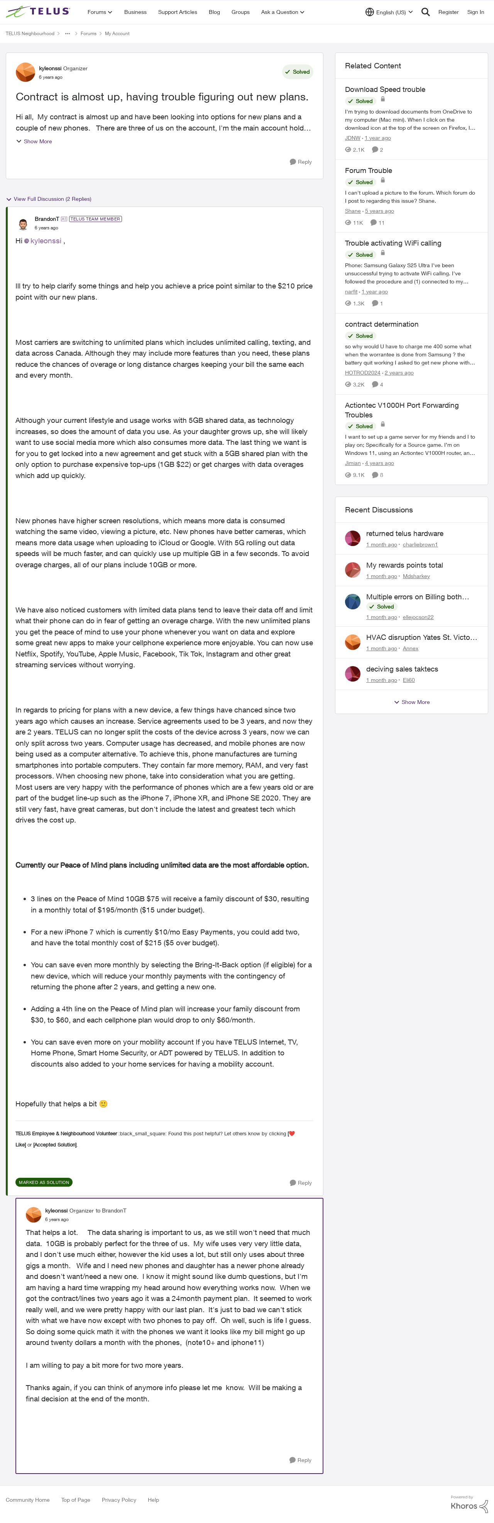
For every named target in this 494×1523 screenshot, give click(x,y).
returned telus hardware (404, 533)
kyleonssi (45, 240)
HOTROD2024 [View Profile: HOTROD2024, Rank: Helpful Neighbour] (363, 372)
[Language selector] (389, 12)
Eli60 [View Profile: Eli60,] (409, 680)
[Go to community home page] (39, 12)
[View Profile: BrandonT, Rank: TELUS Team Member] (23, 223)
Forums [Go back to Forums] (88, 33)
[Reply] (300, 162)
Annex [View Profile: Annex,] (410, 648)
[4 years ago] (378, 463)
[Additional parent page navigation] (67, 33)
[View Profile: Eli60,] (352, 674)
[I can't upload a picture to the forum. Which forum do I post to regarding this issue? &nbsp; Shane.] (411, 196)
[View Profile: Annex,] (352, 642)
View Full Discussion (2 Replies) (48, 198)
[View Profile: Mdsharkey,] (352, 570)
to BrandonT (111, 1210)
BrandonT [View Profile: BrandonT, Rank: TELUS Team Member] (47, 218)
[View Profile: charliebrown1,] (352, 538)
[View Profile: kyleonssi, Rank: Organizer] (25, 72)
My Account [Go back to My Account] (117, 33)
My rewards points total (404, 565)
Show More (34, 141)
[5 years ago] (378, 210)
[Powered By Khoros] (469, 1504)
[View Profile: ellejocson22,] (352, 601)
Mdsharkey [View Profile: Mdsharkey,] (416, 576)
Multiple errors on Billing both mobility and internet (414, 597)
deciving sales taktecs (402, 669)
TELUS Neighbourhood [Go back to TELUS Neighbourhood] (30, 33)
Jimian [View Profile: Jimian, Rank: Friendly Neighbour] (353, 463)
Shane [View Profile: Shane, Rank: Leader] (353, 210)
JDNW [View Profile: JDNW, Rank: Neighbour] (352, 137)
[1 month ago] (381, 544)
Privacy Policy (119, 1499)
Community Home (28, 1499)
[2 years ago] (398, 372)
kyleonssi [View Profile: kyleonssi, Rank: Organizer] (50, 68)
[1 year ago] (376, 138)
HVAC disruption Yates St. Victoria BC (422, 637)
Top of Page (75, 1499)
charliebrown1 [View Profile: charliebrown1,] (420, 544)
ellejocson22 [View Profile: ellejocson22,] (418, 616)
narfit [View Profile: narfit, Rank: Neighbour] (351, 291)
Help (153, 1499)
